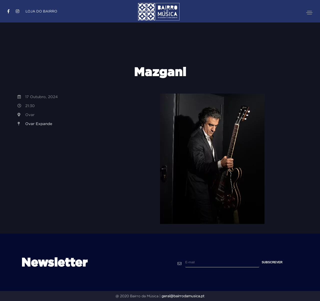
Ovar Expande (38, 124)
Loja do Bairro (41, 11)
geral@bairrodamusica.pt (183, 296)
